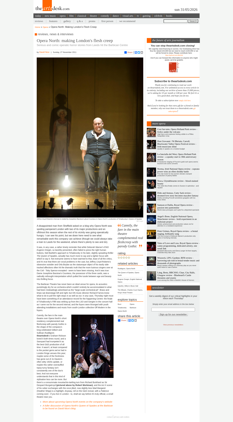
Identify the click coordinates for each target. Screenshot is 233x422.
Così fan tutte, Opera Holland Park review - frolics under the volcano (177, 130)
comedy (105, 15)
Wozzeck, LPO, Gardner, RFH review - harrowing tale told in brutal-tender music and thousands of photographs (178, 260)
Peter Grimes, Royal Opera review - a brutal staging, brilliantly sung (177, 232)
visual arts (127, 15)
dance (116, 15)
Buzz (119, 304)
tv (138, 15)
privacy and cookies (121, 417)
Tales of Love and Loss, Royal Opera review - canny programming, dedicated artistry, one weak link (178, 246)
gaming (147, 15)
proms (92, 21)
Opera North (122, 311)
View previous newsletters (173, 325)
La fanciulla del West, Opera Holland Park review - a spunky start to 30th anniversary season (176, 157)
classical (81, 15)
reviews (39, 21)
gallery (67, 21)
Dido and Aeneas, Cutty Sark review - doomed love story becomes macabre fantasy (178, 194)
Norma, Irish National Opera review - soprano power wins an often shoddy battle (178, 170)
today (38, 15)
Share (128, 52)
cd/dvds (158, 15)
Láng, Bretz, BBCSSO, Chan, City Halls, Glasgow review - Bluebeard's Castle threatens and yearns (176, 275)
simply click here (185, 101)
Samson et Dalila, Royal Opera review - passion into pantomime (175, 206)
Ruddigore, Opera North (126, 268)
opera (63, 15)
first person (107, 21)
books (169, 15)
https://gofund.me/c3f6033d (174, 55)
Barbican (133, 308)
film (71, 15)
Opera (45, 27)
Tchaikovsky (122, 308)
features (53, 21)
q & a (80, 21)
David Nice (44, 52)
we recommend (127, 21)
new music (50, 15)
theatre (93, 15)
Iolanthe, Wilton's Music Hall (128, 286)
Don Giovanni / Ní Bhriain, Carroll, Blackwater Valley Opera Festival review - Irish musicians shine (176, 144)
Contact (109, 417)
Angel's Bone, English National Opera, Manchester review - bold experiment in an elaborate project (177, 219)
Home (37, 27)
